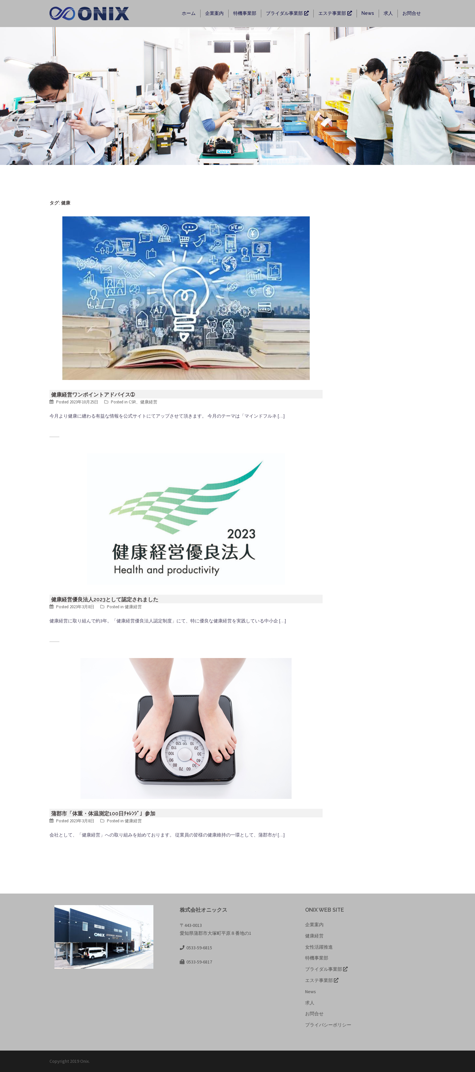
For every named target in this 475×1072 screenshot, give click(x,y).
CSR (132, 402)
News (368, 13)
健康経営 (148, 402)
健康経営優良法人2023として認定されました (104, 599)
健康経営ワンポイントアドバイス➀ (93, 395)
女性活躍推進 (319, 947)
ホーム (189, 13)
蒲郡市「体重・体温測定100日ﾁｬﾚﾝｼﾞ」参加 (103, 813)
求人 (388, 13)
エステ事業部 (335, 13)
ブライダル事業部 (287, 13)
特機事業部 (244, 13)
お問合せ (411, 13)
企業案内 (214, 13)
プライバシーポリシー (328, 1025)
